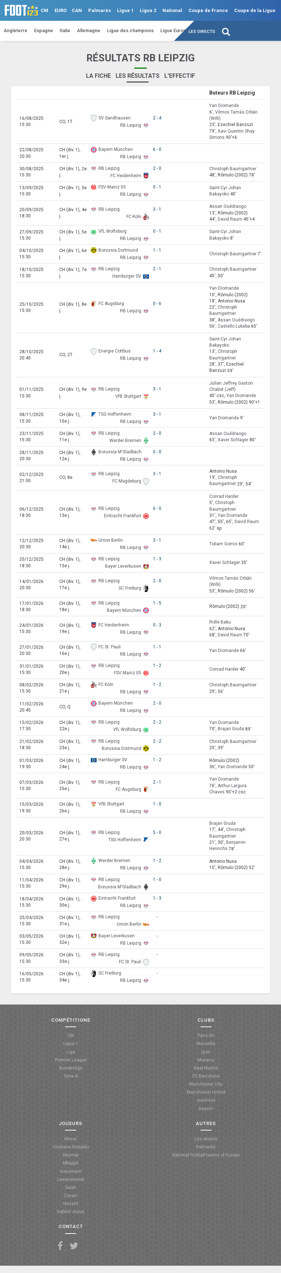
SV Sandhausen (114, 118)
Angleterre (15, 30)
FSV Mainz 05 (112, 187)
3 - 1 (157, 209)
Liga (71, 1052)
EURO (61, 10)
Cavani (71, 1195)
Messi (70, 1138)
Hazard (70, 1203)
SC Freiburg (130, 588)
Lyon (205, 1052)
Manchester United (206, 1092)
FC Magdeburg (126, 481)
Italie (65, 30)
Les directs (202, 31)
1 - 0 (157, 804)
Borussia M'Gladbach (120, 451)
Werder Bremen (125, 440)
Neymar (71, 1155)
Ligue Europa (174, 30)
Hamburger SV (126, 276)
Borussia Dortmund (118, 250)
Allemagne (88, 30)
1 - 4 (157, 351)
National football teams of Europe (206, 1155)
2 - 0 (157, 168)
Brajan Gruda (231, 729)
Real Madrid (206, 1068)
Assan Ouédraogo (227, 206)
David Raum (230, 219)
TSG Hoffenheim (114, 414)
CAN (77, 10)
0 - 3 (157, 625)
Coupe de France (208, 10)
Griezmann (71, 1171)
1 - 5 (157, 603)
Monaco (206, 1060)
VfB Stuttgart (128, 396)
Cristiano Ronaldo (71, 1147)
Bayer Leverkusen (123, 566)
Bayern (206, 1108)
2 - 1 (157, 268)
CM (44, 10)
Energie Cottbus (114, 351)
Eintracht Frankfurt (122, 515)
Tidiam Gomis (223, 543)
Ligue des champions (130, 30)
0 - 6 (157, 303)
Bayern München (115, 149)
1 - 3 (157, 558)
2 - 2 (157, 722)
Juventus (206, 1100)
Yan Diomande (224, 105)
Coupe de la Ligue (255, 10)
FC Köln (133, 216)
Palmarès (99, 10)
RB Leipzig (130, 125)
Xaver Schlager (233, 439)
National (172, 10)
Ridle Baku (220, 622)
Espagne (43, 30)
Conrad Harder (224, 496)
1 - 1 (157, 250)
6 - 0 (157, 149)
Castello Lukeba (234, 326)
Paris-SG (206, 1035)
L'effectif (179, 75)
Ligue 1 (125, 10)
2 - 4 (157, 118)
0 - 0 (157, 451)
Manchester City (205, 1084)
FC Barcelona (206, 1076)
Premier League (71, 1060)
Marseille (205, 1043)
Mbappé (70, 1163)
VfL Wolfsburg (112, 231)
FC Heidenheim (125, 175)
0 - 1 (157, 187)
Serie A (71, 1076)
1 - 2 (157, 665)
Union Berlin (110, 540)
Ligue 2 (148, 10)
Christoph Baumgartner (232, 168)
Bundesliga (70, 1068)
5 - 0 (157, 832)
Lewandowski (71, 1179)
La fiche (98, 75)
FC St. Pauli (109, 646)
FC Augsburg (111, 303)
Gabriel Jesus (71, 1211)
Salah (70, 1187)
